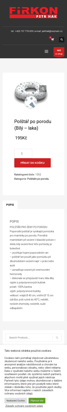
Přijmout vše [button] (37, 400)
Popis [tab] (10, 204)
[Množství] (23, 153)
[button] (42, 88)
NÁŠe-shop (59, 52)
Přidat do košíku (32, 162)
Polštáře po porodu (38, 178)
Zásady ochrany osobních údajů (24, 406)
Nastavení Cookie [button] (16, 400)
